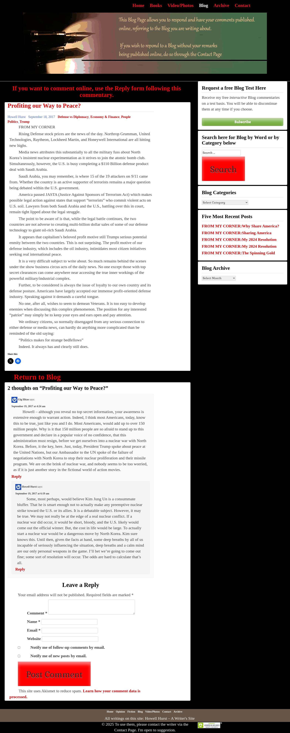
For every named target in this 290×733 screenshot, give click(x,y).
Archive (221, 5)
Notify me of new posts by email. (59, 656)
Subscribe (243, 122)
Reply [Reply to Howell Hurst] (20, 569)
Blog (203, 5)
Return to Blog (37, 377)
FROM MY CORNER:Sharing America (236, 233)
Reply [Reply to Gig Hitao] (16, 476)
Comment (37, 613)
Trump (25, 122)
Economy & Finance (104, 117)
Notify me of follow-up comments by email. (68, 647)
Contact (242, 5)
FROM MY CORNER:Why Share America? (240, 226)
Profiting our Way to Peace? (44, 105)
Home (138, 5)
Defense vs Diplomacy (73, 117)
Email (34, 630)
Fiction (131, 711)
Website (34, 638)
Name (33, 621)
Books (156, 5)
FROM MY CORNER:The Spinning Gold (238, 253)
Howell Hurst (29, 486)
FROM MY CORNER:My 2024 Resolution (239, 239)
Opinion (120, 711)
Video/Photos (181, 5)
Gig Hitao (23, 399)
